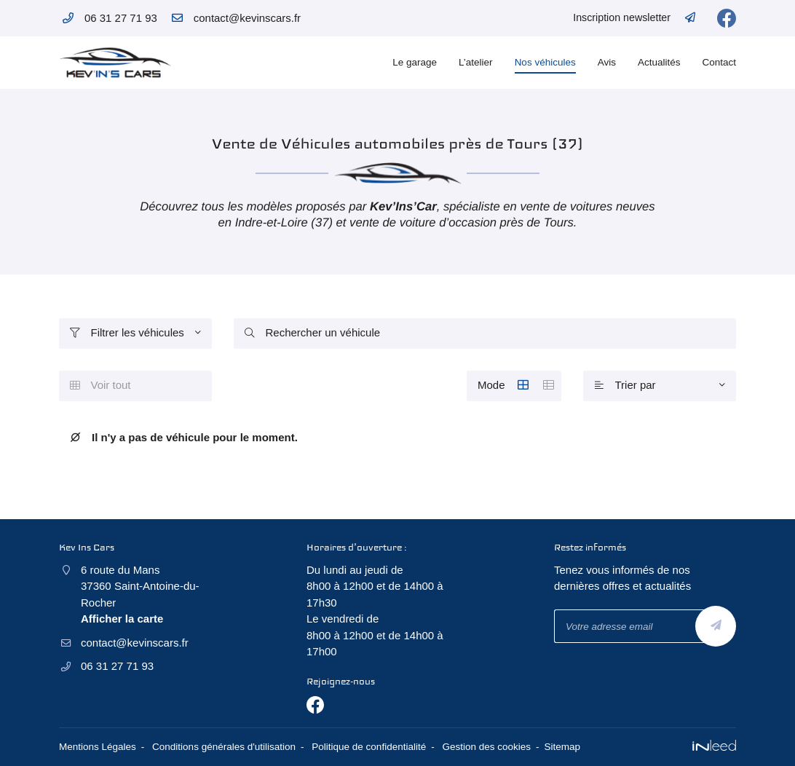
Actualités (659, 62)
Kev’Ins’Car (403, 206)
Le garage (414, 62)
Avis (607, 62)
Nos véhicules (545, 62)
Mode (519, 386)
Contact (719, 62)
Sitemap (563, 746)
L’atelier (476, 62)
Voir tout (100, 385)
